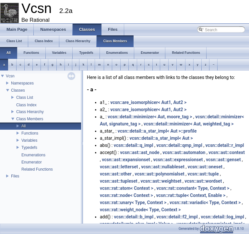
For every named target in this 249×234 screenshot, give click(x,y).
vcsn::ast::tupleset (118, 181)
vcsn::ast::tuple (203, 173)
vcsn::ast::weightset (160, 181)
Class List (24, 97)
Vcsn (10, 76)
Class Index (26, 105)
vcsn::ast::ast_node (139, 152)
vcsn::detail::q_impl (133, 145)
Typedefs (29, 147)
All (23, 126)
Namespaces (22, 83)
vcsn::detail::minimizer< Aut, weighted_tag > (188, 123)
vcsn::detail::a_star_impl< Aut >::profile (157, 131)
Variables (29, 140)
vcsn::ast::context (226, 152)
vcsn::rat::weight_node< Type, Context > (140, 209)
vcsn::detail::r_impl (225, 145)
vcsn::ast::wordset (203, 181)
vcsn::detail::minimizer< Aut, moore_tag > (150, 116)
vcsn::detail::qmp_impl (179, 145)
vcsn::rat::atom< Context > (126, 188)
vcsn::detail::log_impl (222, 216)
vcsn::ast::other (116, 173)
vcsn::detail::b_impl (133, 216)
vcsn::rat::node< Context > (126, 195)
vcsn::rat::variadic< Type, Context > (205, 202)
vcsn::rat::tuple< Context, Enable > (191, 195)
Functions (29, 133)
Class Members (29, 119)
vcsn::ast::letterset (119, 166)
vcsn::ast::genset (223, 159)
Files (15, 176)
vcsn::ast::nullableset (162, 166)
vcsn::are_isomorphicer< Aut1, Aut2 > (148, 102)
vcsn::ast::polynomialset (159, 173)
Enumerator (31, 162)
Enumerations (33, 155)
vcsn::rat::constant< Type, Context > (192, 188)
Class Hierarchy (30, 112)
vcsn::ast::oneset (205, 166)
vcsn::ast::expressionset (178, 159)
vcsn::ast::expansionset (126, 159)
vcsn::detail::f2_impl (177, 216)
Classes (18, 90)
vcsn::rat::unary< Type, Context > (133, 202)
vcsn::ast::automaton (183, 152)
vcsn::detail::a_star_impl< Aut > (161, 138)
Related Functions (37, 169)
